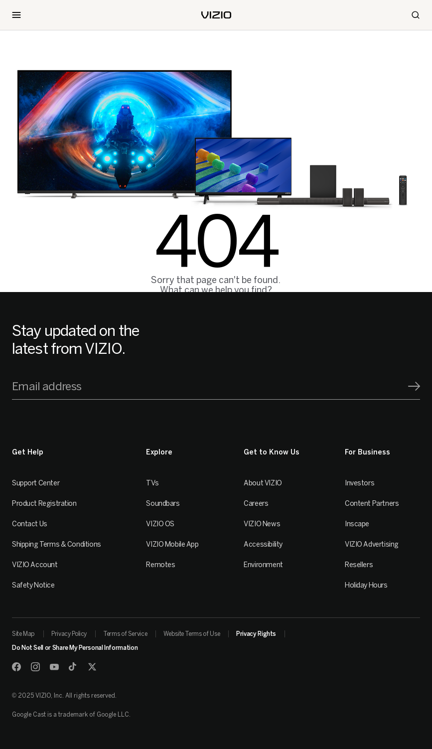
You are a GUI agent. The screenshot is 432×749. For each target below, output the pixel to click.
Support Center (35, 483)
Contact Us (29, 524)
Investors (359, 483)
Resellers (359, 565)
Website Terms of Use (191, 633)
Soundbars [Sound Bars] (162, 503)
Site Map (23, 633)
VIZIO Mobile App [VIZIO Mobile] (172, 544)
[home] (216, 14)
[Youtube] (54, 666)
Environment (263, 565)
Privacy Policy (69, 633)
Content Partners (372, 503)
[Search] (416, 15)
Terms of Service (125, 633)
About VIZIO (263, 483)
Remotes (160, 565)
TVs (152, 483)
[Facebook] (16, 666)
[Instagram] (35, 666)
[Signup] (414, 386)
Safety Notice (33, 585)
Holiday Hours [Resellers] (366, 585)
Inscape (357, 524)
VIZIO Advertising (372, 544)
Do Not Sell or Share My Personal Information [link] (75, 647)
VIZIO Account (35, 565)
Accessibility (263, 544)
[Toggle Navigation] (16, 15)
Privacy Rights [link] (256, 633)
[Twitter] (92, 666)
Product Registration (44, 503)
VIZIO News (262, 524)
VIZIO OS (160, 524)
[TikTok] (73, 666)
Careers (256, 503)
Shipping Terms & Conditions (56, 544)
